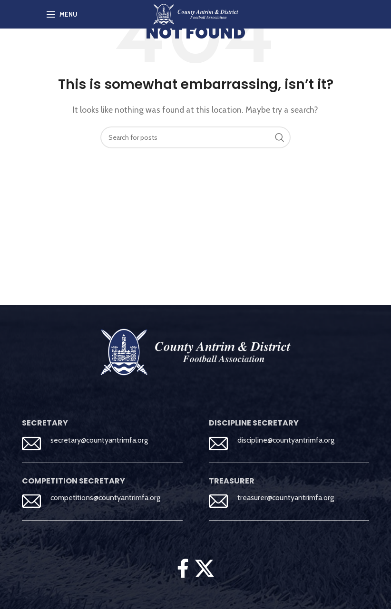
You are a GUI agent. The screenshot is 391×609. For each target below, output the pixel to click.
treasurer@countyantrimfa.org (285, 497)
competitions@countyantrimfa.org (105, 497)
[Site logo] (195, 13)
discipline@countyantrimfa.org (285, 440)
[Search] (195, 137)
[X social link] (204, 568)
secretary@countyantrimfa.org (99, 440)
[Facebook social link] (183, 568)
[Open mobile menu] (61, 14)
